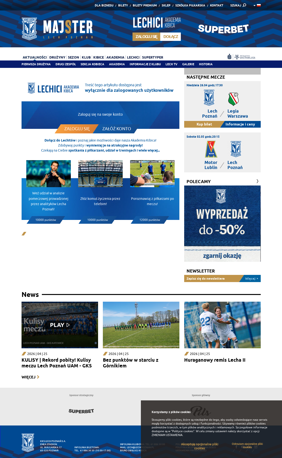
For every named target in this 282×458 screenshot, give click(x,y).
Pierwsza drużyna (36, 64)
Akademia (117, 64)
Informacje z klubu (145, 64)
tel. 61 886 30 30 (84, 450)
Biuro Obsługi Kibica (133, 450)
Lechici (133, 57)
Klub (86, 57)
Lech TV (171, 64)
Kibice (98, 57)
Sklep (166, 5)
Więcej (28, 377)
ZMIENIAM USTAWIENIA (167, 435)
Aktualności (35, 57)
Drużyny (57, 57)
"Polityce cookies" (182, 431)
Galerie (188, 64)
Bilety (123, 5)
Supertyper (152, 57)
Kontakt (216, 5)
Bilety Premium (145, 5)
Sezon (73, 57)
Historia (206, 64)
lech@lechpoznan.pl (140, 447)
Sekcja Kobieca (92, 64)
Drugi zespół (65, 64)
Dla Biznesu (104, 5)
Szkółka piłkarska (190, 5)
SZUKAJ (235, 5)
